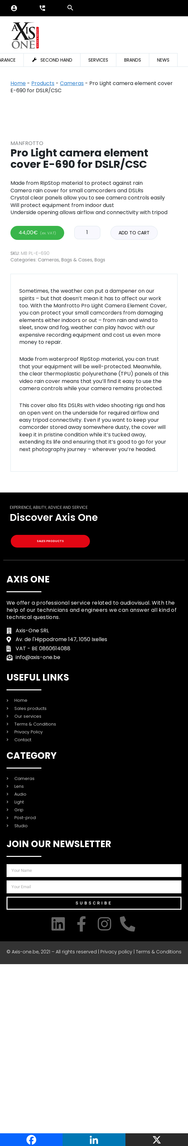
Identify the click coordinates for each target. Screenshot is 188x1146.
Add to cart (134, 414)
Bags (99, 441)
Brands (132, 60)
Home (18, 83)
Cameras (72, 83)
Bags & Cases (76, 441)
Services (98, 60)
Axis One (28, 761)
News (163, 60)
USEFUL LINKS (38, 859)
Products (42, 83)
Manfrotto (26, 325)
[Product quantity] (87, 414)
